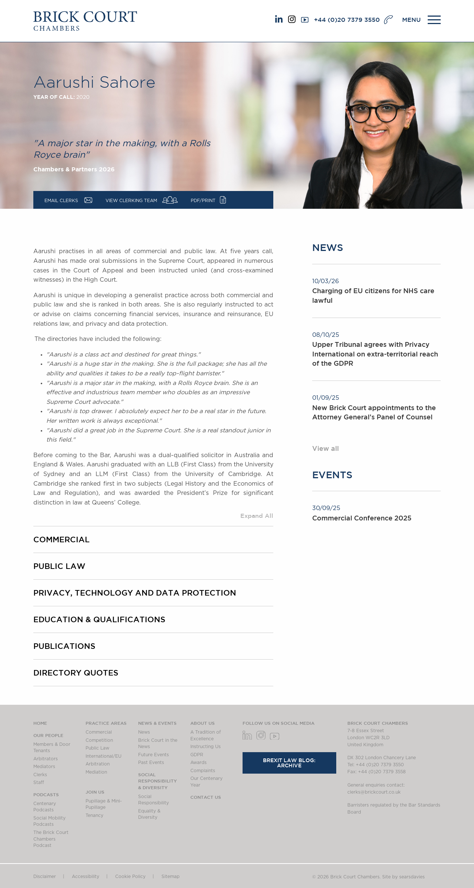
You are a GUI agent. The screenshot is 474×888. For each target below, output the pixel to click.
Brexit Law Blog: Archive (289, 762)
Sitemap (170, 876)
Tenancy (94, 815)
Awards (198, 762)
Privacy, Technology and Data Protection (134, 592)
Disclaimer (44, 876)
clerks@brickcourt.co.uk (374, 792)
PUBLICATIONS (64, 645)
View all (325, 448)
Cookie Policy (130, 876)
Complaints (202, 770)
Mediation (96, 772)
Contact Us (205, 797)
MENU (411, 19)
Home (40, 723)
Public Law (59, 566)
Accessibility (85, 876)
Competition (99, 740)
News (144, 732)
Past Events (151, 762)
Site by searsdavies (403, 877)
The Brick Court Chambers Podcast (51, 839)
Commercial (61, 539)
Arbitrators (45, 759)
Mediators (44, 766)
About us (202, 723)
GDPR (196, 755)
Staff (38, 782)
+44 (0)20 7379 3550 (347, 19)
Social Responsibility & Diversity (157, 781)
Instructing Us (205, 746)
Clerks (40, 775)
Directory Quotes (75, 672)
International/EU (103, 756)
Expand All (256, 515)
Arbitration (98, 764)
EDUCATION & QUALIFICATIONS (99, 619)
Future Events (153, 755)
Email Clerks (61, 200)
